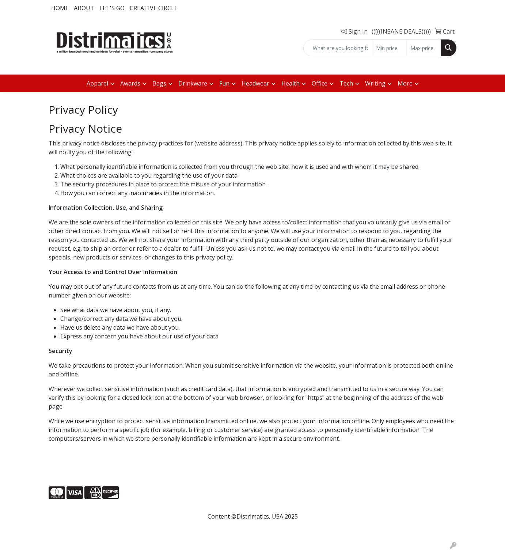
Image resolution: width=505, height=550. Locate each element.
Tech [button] (346, 83)
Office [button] (319, 83)
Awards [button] (130, 83)
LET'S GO (112, 8)
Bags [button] (159, 83)
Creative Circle (154, 8)
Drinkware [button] (192, 83)
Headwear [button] (255, 83)
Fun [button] (224, 83)
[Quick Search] (337, 47)
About (84, 8)
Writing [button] (375, 83)
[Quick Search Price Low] (389, 47)
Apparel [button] (97, 83)
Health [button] (290, 83)
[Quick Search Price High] (423, 47)
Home (60, 8)
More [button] (405, 83)
